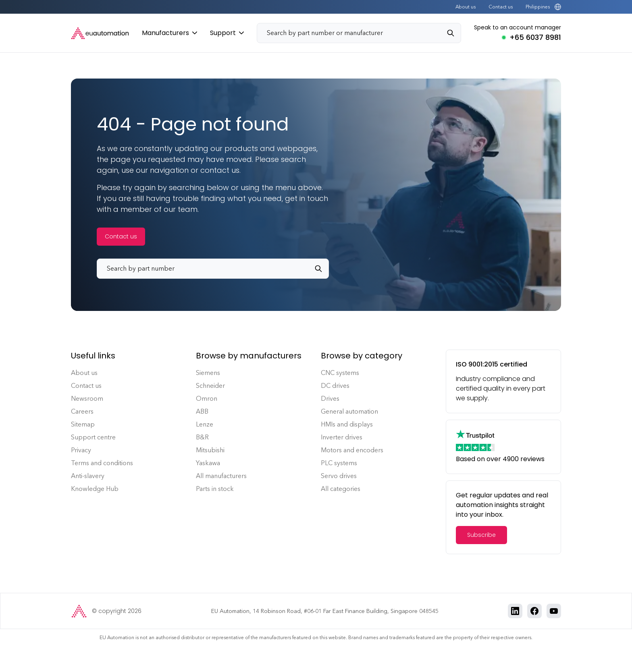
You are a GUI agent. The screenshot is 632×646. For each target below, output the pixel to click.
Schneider (210, 385)
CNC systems (340, 373)
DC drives (335, 385)
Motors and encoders (352, 450)
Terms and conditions (102, 463)
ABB (202, 411)
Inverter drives (341, 437)
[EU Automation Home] (100, 33)
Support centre (93, 437)
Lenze (204, 424)
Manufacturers (169, 32)
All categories (340, 489)
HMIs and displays (347, 424)
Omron (206, 398)
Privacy (81, 450)
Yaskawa (208, 463)
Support (227, 32)
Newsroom (87, 398)
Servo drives (339, 476)
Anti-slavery (87, 476)
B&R (202, 437)
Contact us (501, 7)
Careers (82, 411)
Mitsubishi (210, 450)
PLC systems (339, 463)
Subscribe (481, 535)
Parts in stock (215, 489)
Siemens (208, 373)
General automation (349, 411)
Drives (330, 398)
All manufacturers (221, 476)
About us (465, 7)
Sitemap (83, 424)
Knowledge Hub (94, 489)
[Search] (454, 33)
